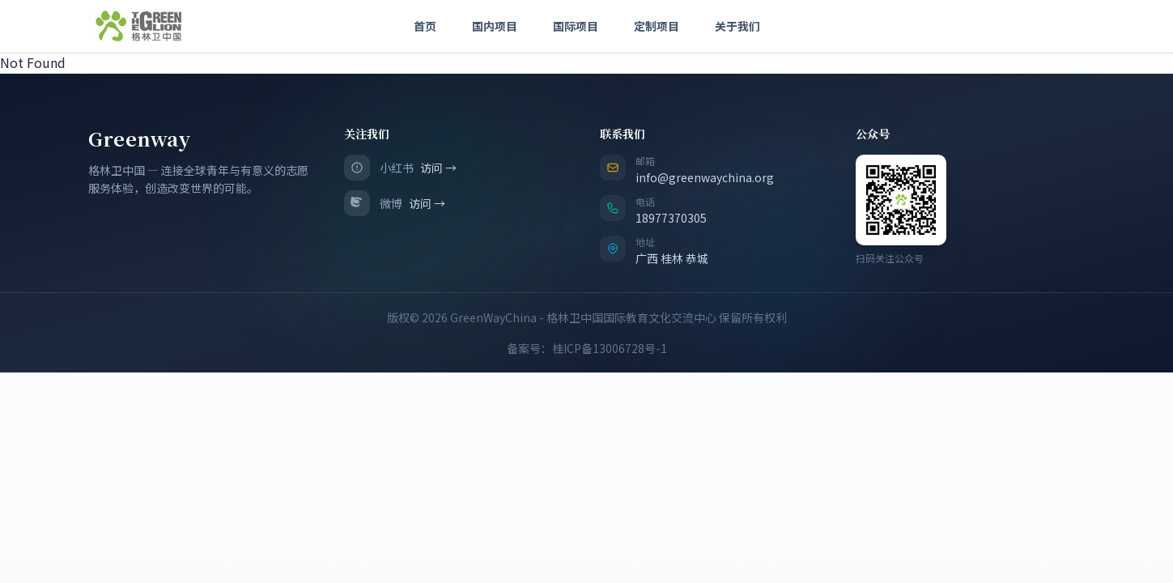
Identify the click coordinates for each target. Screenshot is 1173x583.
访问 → (438, 168)
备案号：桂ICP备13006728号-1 (587, 348)
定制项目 (656, 26)
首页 (425, 26)
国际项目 (575, 26)
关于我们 (737, 26)
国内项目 (494, 26)
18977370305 (671, 218)
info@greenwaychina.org (704, 177)
